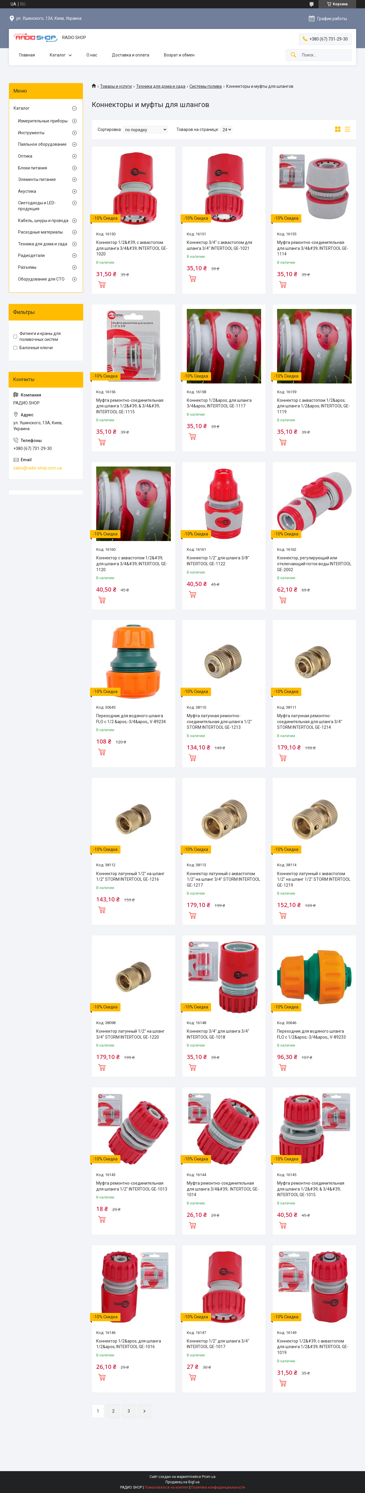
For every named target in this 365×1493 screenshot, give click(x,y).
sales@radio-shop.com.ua (37, 468)
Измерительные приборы (42, 121)
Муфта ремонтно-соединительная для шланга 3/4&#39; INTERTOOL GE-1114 (312, 248)
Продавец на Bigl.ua (182, 1482)
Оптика (25, 156)
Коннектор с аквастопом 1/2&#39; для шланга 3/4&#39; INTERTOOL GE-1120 (132, 564)
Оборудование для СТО (41, 279)
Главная (27, 55)
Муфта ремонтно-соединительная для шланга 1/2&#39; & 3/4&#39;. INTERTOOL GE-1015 (310, 1189)
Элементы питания (37, 179)
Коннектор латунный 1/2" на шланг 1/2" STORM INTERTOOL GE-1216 (130, 876)
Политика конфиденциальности (218, 1487)
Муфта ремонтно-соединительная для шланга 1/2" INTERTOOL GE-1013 (131, 1186)
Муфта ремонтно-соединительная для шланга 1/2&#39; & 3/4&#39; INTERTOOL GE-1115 (129, 406)
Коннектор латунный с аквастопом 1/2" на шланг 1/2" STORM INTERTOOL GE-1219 (313, 879)
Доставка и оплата (130, 55)
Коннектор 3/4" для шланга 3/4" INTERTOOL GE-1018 (218, 1034)
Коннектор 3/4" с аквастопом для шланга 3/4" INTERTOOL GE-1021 (219, 245)
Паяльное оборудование (42, 144)
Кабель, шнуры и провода (43, 220)
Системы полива (205, 86)
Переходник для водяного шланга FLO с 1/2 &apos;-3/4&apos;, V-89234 (131, 718)
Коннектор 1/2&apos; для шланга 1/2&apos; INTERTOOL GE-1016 (128, 1344)
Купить (101, 283)
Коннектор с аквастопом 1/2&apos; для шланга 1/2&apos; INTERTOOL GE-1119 (313, 406)
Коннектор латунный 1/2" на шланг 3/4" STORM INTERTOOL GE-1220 (130, 1034)
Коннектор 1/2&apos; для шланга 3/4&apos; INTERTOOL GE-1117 (219, 403)
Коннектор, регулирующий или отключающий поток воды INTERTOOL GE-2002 (314, 564)
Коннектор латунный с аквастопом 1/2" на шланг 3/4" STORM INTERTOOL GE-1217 (223, 879)
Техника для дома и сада (160, 86)
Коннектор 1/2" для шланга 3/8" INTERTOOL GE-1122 (218, 561)
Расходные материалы (40, 232)
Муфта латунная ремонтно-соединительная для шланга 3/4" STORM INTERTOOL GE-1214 (309, 721)
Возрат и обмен (179, 55)
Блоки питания (32, 168)
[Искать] (293, 55)
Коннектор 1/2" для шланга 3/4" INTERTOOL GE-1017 (218, 1344)
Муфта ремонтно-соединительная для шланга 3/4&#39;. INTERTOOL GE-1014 (223, 1189)
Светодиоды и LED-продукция (37, 205)
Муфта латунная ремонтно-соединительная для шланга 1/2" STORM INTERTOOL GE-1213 (219, 721)
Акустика (27, 191)
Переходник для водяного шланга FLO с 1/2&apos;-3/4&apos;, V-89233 (311, 1034)
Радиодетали (31, 255)
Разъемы (27, 267)
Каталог (58, 55)
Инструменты (31, 132)
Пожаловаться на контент (167, 1487)
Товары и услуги (116, 86)
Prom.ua (209, 1477)
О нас (91, 55)
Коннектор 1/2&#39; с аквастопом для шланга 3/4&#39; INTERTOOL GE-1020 (132, 248)
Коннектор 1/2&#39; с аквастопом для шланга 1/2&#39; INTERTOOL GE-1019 (312, 1347)
